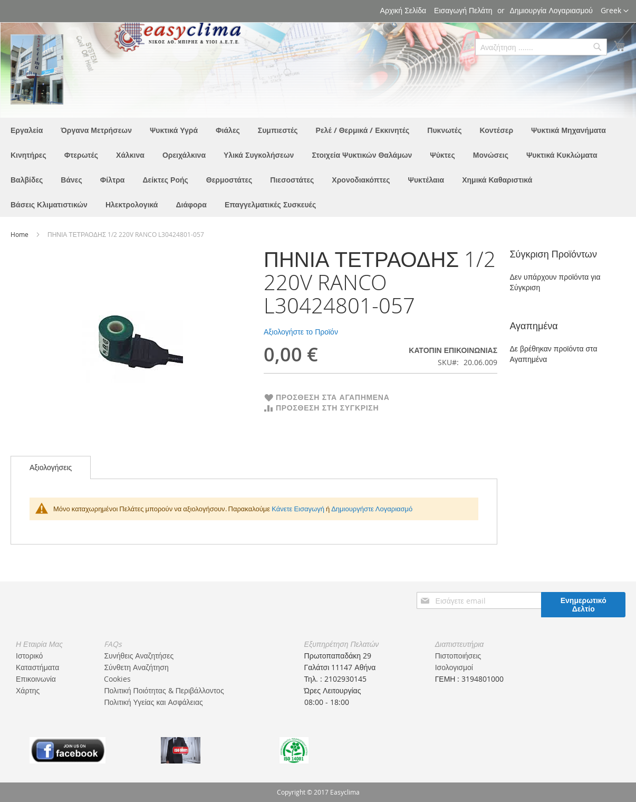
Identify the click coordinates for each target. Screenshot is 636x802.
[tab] (51, 467)
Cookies (117, 679)
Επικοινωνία (36, 679)
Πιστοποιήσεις (458, 656)
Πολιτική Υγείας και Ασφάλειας (153, 702)
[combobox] (541, 47)
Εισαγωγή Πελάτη (463, 10)
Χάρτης (28, 690)
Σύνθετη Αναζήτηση (136, 667)
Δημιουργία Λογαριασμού (551, 10)
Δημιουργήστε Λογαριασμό (371, 508)
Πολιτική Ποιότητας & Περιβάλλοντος (164, 690)
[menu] (318, 167)
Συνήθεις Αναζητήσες (139, 656)
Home (20, 234)
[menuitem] (26, 130)
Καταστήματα (37, 667)
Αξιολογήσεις (51, 467)
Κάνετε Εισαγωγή (298, 508)
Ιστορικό (29, 656)
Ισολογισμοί (454, 667)
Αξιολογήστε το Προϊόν (301, 332)
